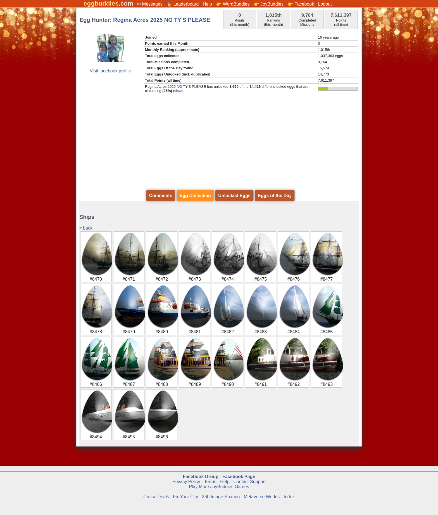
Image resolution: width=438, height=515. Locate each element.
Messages (152, 4)
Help (207, 4)
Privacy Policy (186, 481)
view (178, 91)
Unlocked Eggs (234, 195)
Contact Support (249, 481)
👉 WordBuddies (232, 4)
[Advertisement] (219, 146)
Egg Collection (195, 195)
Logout (325, 4)
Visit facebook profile (110, 70)
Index (289, 496)
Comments (160, 195)
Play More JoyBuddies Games (219, 486)
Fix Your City (186, 496)
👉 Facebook (300, 4)
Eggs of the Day (275, 195)
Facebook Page (238, 476)
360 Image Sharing (221, 496)
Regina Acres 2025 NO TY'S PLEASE (161, 20)
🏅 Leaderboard (182, 4)
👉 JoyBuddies (269, 4)
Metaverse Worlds (262, 496)
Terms (210, 481)
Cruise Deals (156, 496)
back (87, 228)
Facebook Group (200, 476)
